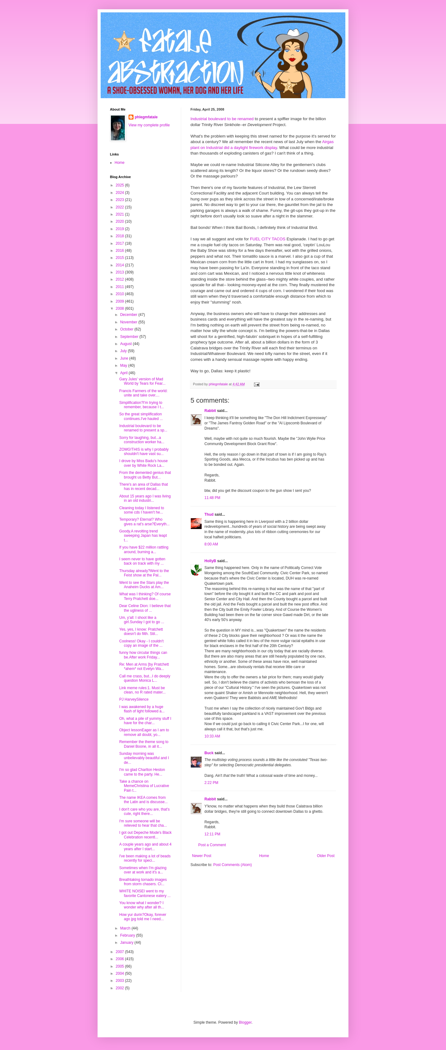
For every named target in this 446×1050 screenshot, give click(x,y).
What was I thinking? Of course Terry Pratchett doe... (145, 596)
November (129, 322)
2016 (120, 250)
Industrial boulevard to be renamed (222, 118)
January (127, 942)
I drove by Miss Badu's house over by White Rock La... (143, 463)
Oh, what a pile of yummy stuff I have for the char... (145, 720)
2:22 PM (211, 783)
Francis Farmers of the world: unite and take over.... (143, 393)
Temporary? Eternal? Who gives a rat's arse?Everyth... (144, 521)
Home (264, 856)
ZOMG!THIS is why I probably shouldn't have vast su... (143, 451)
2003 (120, 980)
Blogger (245, 1022)
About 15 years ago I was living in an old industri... (145, 498)
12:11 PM (212, 834)
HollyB (210, 561)
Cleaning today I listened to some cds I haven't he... (141, 510)
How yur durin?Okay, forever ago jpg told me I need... (142, 916)
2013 (120, 272)
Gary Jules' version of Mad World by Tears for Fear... (142, 381)
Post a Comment (212, 845)
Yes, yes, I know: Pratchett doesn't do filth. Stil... (141, 631)
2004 (120, 973)
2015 (120, 258)
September (129, 337)
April (124, 373)
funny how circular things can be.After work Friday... (143, 654)
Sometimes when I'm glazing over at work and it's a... (142, 870)
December (129, 315)
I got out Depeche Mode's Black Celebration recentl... (145, 834)
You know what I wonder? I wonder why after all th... (141, 905)
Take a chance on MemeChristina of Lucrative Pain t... (144, 786)
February (128, 935)
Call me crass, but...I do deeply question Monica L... (144, 678)
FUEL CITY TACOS (268, 239)
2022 (120, 207)
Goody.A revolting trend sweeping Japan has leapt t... (143, 535)
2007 (120, 952)
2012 (120, 279)
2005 (120, 966)
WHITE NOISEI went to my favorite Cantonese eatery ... (145, 893)
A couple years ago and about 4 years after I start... (145, 846)
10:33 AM (212, 736)
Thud (208, 514)
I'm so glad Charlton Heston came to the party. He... (142, 772)
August (126, 344)
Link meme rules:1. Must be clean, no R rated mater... (142, 690)
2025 (120, 185)
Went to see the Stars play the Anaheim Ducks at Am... (144, 584)
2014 (120, 265)
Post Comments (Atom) (232, 865)
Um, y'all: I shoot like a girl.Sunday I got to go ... (141, 619)
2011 (120, 287)
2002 (120, 988)
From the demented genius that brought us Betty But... (145, 474)
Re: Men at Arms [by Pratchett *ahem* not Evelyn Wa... (144, 666)
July (124, 351)
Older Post (325, 856)
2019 (120, 229)
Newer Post (201, 856)
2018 (120, 236)
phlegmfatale (146, 117)
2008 (120, 308)
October (127, 329)
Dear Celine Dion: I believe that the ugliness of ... (145, 608)
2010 (120, 294)
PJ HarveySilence (134, 699)
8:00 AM (211, 544)
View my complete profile (149, 125)
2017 (120, 243)
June (124, 358)
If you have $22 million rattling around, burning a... (143, 549)
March (126, 928)
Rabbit (210, 411)
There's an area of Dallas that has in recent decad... (143, 486)
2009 (120, 301)
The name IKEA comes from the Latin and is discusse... (143, 799)
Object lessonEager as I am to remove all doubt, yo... (144, 732)
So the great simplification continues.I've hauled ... (141, 416)
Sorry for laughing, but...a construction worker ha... (141, 439)
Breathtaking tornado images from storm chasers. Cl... (143, 881)
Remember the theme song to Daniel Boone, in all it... (143, 744)
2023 (120, 200)
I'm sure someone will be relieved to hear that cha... (143, 823)
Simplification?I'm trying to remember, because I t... (141, 404)
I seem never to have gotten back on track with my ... (142, 561)
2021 (120, 214)
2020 (120, 221)
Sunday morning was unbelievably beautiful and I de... (144, 758)
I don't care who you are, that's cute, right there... (144, 811)
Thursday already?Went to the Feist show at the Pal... (144, 573)
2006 (120, 959)
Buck (208, 753)
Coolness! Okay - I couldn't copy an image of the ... (141, 643)
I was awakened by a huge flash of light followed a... (141, 709)
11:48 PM (212, 498)
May (124, 365)
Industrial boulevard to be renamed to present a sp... (143, 428)
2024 (120, 192)
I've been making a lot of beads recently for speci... (145, 858)
